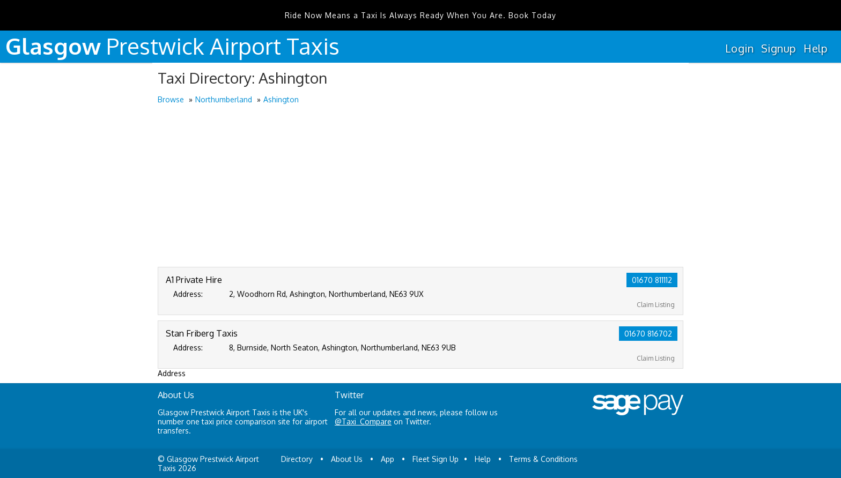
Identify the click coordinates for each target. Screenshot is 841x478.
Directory (297, 459)
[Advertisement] (420, 186)
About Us (347, 459)
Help (815, 48)
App (387, 459)
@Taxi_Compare (363, 421)
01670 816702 (648, 333)
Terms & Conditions (543, 459)
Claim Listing (656, 305)
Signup (778, 48)
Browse (171, 99)
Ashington (281, 99)
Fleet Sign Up (435, 459)
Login (739, 48)
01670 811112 (652, 280)
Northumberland (223, 99)
